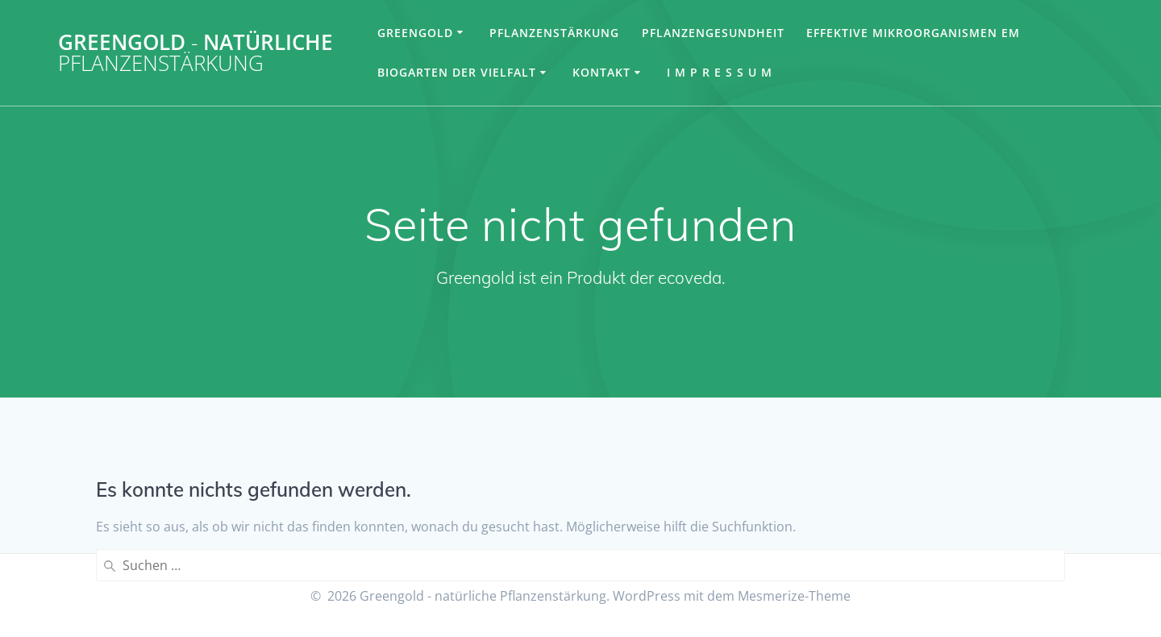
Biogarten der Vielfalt (456, 72)
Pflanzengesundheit (713, 32)
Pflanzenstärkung (554, 32)
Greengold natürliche (195, 52)
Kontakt (601, 72)
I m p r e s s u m (719, 72)
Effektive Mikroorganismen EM (913, 32)
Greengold (415, 32)
